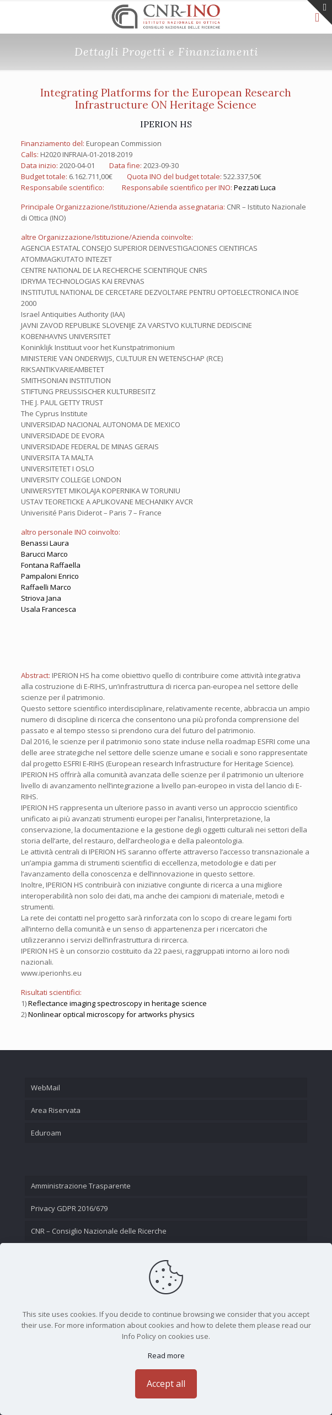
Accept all (166, 1384)
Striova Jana (41, 598)
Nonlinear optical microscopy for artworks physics (111, 1014)
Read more (166, 1355)
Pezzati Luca (255, 187)
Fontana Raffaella (51, 565)
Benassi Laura (45, 543)
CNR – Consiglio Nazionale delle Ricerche (99, 1231)
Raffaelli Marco (46, 587)
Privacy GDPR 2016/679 (69, 1208)
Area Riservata (56, 1110)
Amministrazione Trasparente (81, 1186)
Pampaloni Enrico (50, 576)
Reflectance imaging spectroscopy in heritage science (117, 1003)
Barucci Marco (44, 554)
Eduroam (46, 1133)
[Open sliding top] (319, 12)
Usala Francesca (48, 609)
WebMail (45, 1088)
